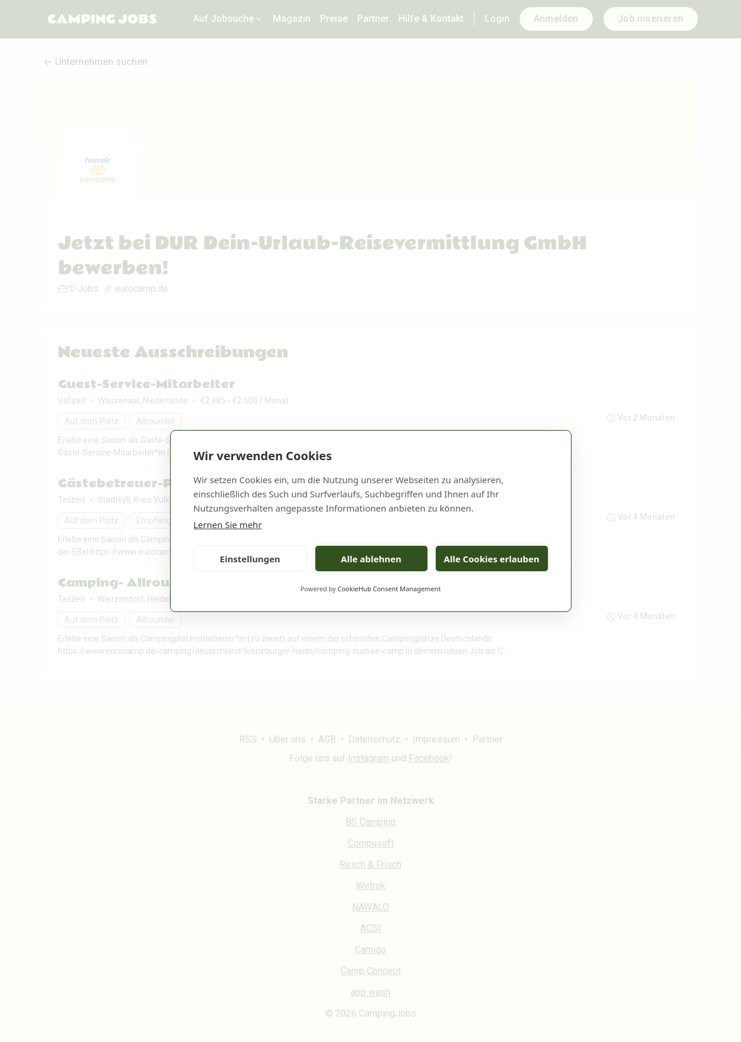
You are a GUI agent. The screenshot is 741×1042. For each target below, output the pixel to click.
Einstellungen (250, 559)
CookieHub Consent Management (389, 588)
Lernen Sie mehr (228, 524)
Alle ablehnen (371, 559)
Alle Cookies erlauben (492, 559)
